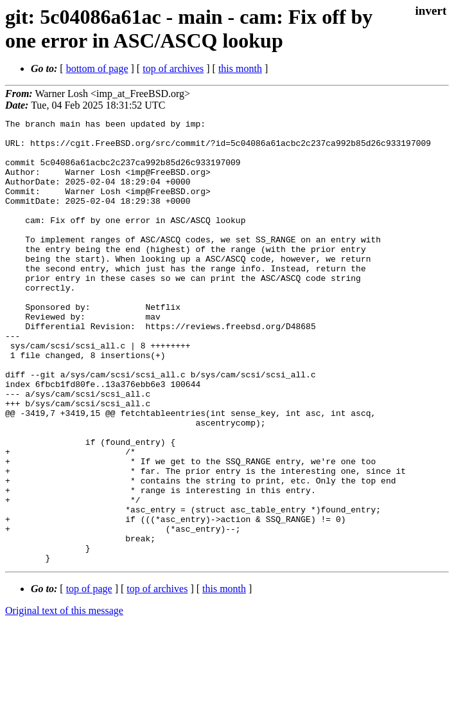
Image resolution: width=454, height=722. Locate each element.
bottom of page (97, 68)
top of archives (173, 68)
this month (240, 68)
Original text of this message (64, 699)
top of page (89, 677)
